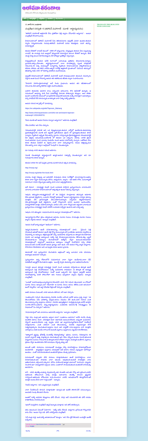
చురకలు (50, 18)
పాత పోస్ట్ (88, 431)
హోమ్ (57, 431)
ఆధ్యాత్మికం (32, 18)
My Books (59, 18)
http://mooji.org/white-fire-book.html (39, 173)
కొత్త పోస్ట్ (28, 431)
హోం (25, 18)
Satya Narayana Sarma (42, 424)
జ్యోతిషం (42, 18)
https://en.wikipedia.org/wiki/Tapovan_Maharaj (43, 108)
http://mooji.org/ (31, 168)
